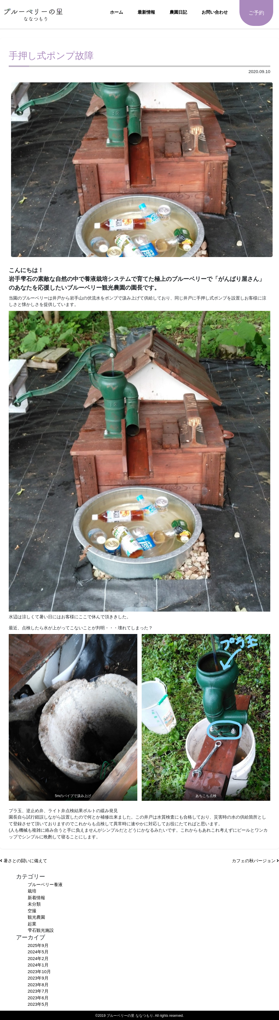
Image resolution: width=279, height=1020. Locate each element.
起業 (32, 923)
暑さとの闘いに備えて (23, 860)
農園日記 (178, 12)
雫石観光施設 (41, 930)
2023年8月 (38, 984)
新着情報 (36, 897)
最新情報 (146, 12)
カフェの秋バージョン (255, 860)
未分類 (34, 904)
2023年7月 (38, 991)
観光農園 (36, 917)
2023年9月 (38, 977)
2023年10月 (39, 971)
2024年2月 (38, 958)
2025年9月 (38, 945)
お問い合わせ (215, 12)
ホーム (116, 12)
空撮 (32, 910)
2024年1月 (38, 964)
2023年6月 (38, 997)
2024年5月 (38, 951)
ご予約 (256, 13)
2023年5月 (38, 1004)
